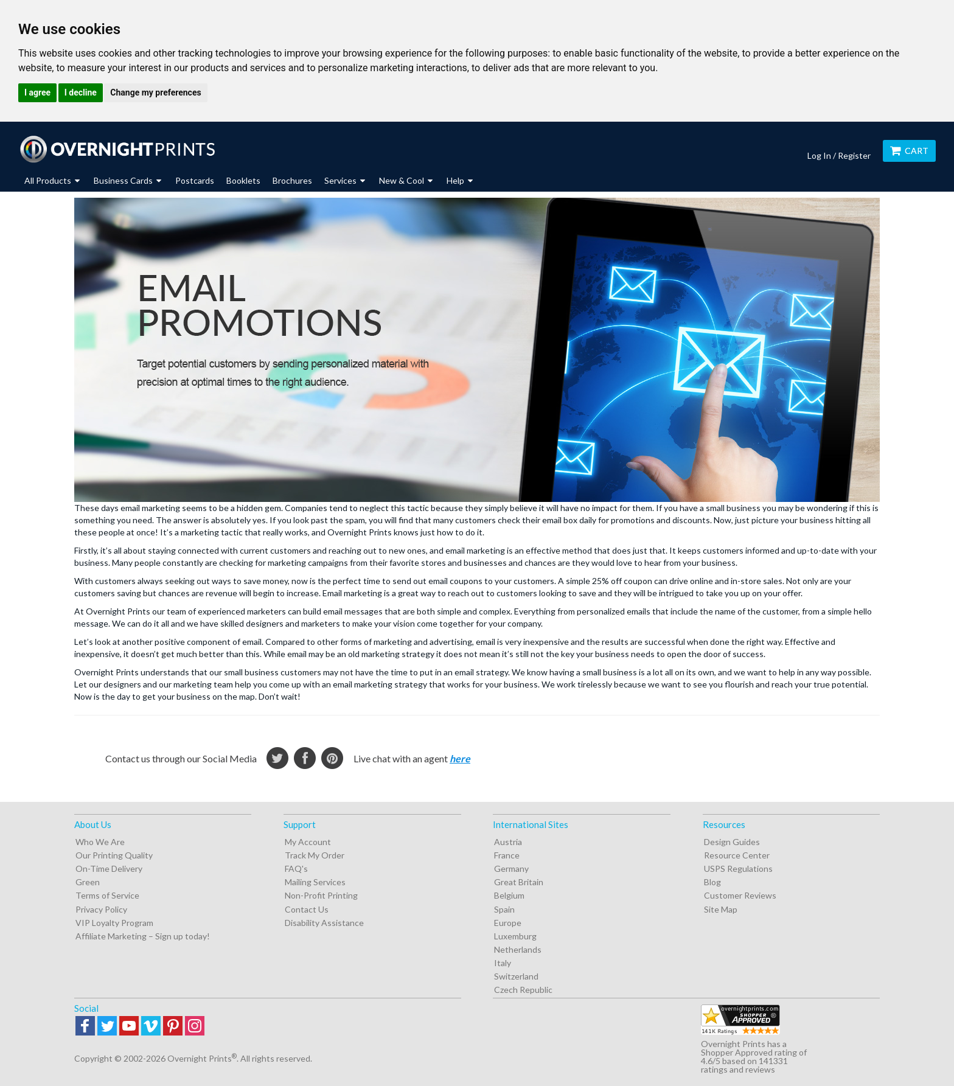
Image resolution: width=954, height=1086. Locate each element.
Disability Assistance (324, 922)
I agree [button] (37, 92)
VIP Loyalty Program (114, 922)
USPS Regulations (738, 868)
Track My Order (314, 855)
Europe (507, 922)
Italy (502, 963)
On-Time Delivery (108, 868)
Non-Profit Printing (321, 895)
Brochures (292, 180)
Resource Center (737, 855)
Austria (508, 842)
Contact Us (307, 909)
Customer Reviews (740, 895)
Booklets (243, 180)
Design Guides (732, 842)
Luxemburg (515, 936)
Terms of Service (107, 895)
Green (87, 882)
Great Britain (518, 882)
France (507, 855)
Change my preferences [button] (155, 92)
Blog (712, 882)
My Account (308, 842)
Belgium (509, 895)
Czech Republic (523, 989)
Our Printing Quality (114, 855)
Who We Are (100, 842)
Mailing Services (315, 882)
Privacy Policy (101, 909)
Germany (511, 868)
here (460, 758)
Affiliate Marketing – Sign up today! (142, 936)
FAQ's (296, 868)
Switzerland (516, 976)
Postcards (194, 180)
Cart (909, 150)
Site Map (720, 909)
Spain (504, 909)
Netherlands (517, 949)
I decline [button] (80, 92)
